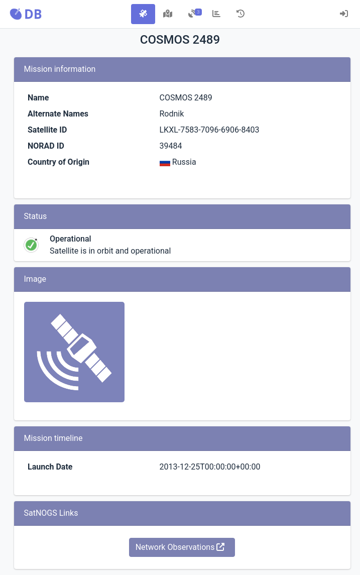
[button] (25, 14)
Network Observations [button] (180, 547)
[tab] (143, 14)
